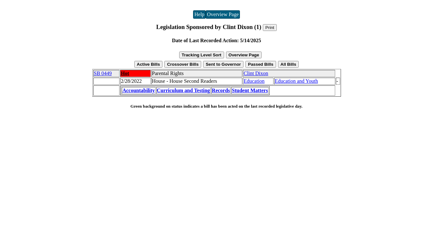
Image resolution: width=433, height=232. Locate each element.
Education (253, 81)
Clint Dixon (255, 73)
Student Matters (250, 90)
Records (221, 90)
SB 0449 (103, 73)
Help (199, 14)
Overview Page (223, 14)
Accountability (138, 90)
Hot (125, 73)
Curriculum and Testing (183, 90)
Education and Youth (296, 81)
